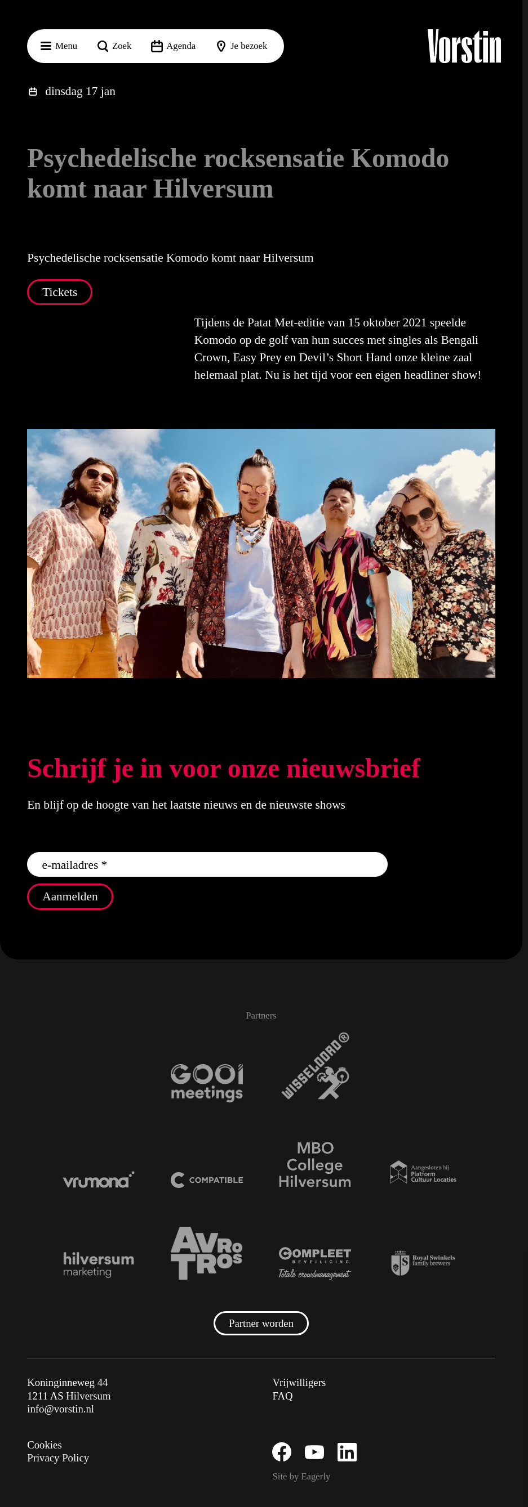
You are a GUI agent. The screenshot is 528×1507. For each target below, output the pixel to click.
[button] (510, 1274)
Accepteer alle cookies (432, 1453)
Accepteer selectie (432, 1485)
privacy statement (387, 1340)
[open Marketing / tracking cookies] (510, 1412)
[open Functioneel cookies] (510, 1379)
